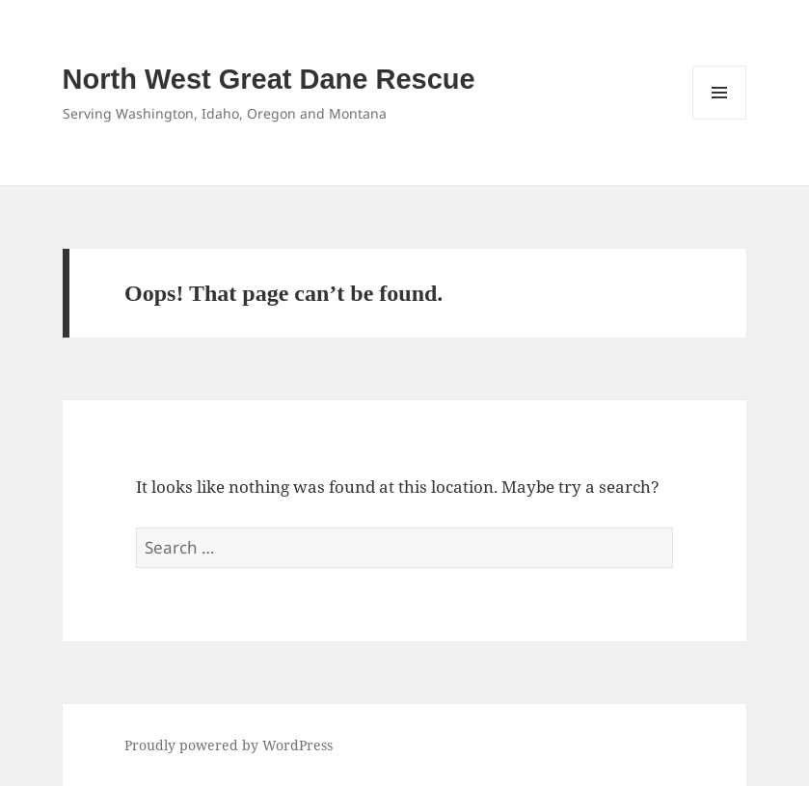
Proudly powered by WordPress (228, 745)
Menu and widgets (719, 119)
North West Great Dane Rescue (269, 79)
